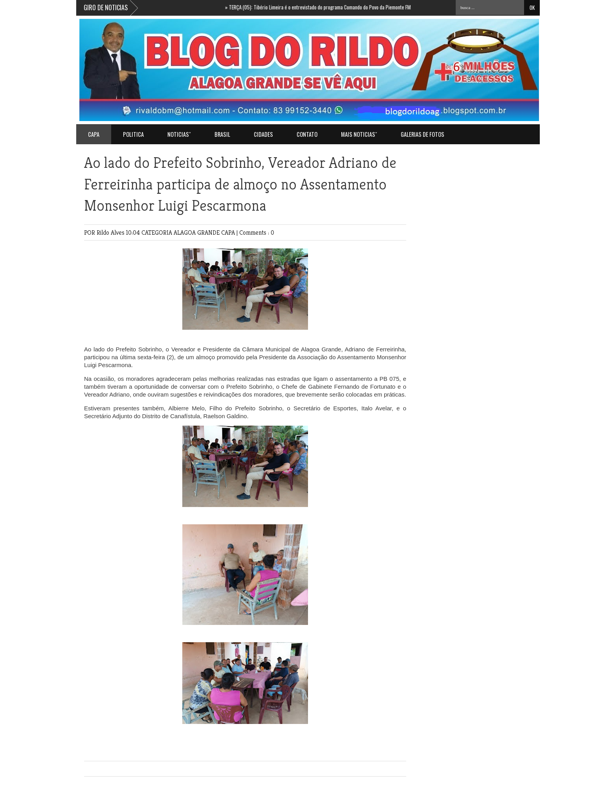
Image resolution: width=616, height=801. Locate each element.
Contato (307, 134)
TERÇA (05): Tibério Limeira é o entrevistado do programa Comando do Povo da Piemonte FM (321, 7)
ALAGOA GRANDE (197, 232)
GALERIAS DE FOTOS (422, 134)
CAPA (228, 232)
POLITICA (133, 134)
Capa (93, 134)
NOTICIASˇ (179, 134)
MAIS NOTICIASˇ (359, 134)
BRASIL (222, 134)
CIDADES (263, 134)
